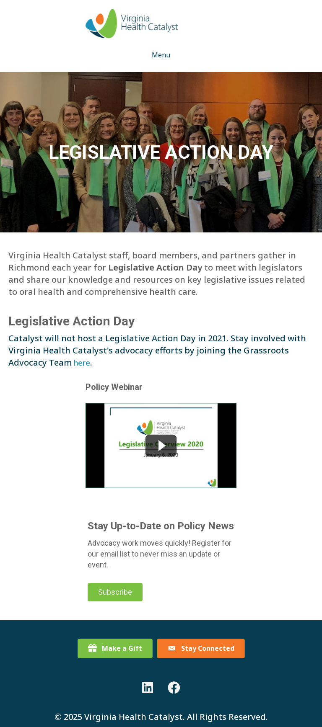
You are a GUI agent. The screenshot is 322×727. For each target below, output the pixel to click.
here (82, 363)
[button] (115, 592)
